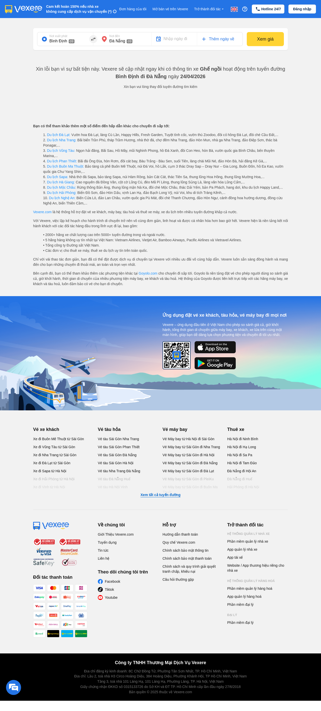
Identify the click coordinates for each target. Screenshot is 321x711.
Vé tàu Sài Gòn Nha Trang (118, 439)
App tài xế (235, 557)
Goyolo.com (148, 273)
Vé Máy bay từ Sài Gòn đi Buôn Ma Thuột (190, 489)
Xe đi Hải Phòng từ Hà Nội (53, 479)
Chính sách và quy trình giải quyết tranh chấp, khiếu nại (189, 568)
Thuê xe (235, 429)
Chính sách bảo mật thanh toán (187, 558)
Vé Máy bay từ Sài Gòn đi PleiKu (188, 479)
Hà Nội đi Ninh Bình (242, 439)
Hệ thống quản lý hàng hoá (251, 581)
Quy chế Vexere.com (179, 542)
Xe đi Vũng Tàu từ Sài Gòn (54, 447)
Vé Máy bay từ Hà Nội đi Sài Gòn (188, 439)
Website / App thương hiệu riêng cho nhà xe (255, 567)
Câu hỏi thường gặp (178, 579)
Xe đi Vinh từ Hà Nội (49, 487)
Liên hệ (103, 558)
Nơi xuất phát (58, 36)
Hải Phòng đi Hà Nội (243, 487)
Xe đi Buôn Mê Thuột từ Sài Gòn (58, 439)
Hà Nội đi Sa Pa (239, 455)
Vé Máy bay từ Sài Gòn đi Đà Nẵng (190, 463)
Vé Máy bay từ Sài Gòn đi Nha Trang (191, 447)
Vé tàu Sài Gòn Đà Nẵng (117, 455)
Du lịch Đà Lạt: (58, 135)
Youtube (111, 598)
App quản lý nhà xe (242, 549)
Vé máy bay (175, 429)
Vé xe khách (46, 429)
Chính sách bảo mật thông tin (185, 550)
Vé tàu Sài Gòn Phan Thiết (119, 447)
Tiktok (109, 589)
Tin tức (103, 550)
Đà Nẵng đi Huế (239, 479)
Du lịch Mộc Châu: (61, 187)
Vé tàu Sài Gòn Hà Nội (115, 463)
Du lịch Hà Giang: (61, 182)
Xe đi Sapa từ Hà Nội (49, 471)
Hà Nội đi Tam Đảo (242, 463)
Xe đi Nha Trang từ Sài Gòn (54, 455)
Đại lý (232, 615)
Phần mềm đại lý (240, 605)
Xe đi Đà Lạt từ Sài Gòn (51, 463)
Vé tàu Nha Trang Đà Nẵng (119, 471)
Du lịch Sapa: (57, 177)
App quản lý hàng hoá (244, 597)
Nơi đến (114, 36)
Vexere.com (42, 212)
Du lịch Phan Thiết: (62, 161)
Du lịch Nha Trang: (61, 140)
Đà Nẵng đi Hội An (241, 471)
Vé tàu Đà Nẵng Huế (114, 479)
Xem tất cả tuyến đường (160, 495)
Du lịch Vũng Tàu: (61, 151)
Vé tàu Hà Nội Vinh (113, 487)
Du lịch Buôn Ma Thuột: (65, 166)
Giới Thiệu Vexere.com (116, 534)
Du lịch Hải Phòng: (61, 193)
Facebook (112, 581)
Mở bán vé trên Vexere (170, 9)
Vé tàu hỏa (109, 429)
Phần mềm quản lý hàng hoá (249, 588)
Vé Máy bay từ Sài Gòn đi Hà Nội (188, 455)
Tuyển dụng (107, 542)
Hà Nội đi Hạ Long (241, 447)
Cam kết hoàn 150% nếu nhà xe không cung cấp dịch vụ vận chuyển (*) (79, 9)
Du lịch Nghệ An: (62, 198)
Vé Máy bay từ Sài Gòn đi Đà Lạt (188, 471)
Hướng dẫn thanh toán (180, 534)
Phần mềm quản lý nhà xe (247, 541)
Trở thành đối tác (209, 9)
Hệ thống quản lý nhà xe (248, 534)
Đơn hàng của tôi (132, 9)
